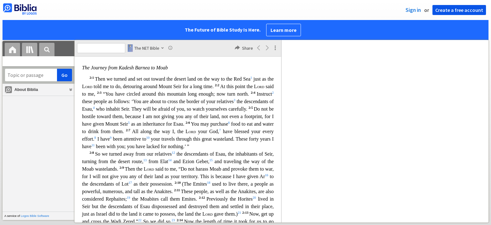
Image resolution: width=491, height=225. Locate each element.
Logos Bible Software (35, 216)
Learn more (284, 30)
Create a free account (459, 10)
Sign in (413, 10)
